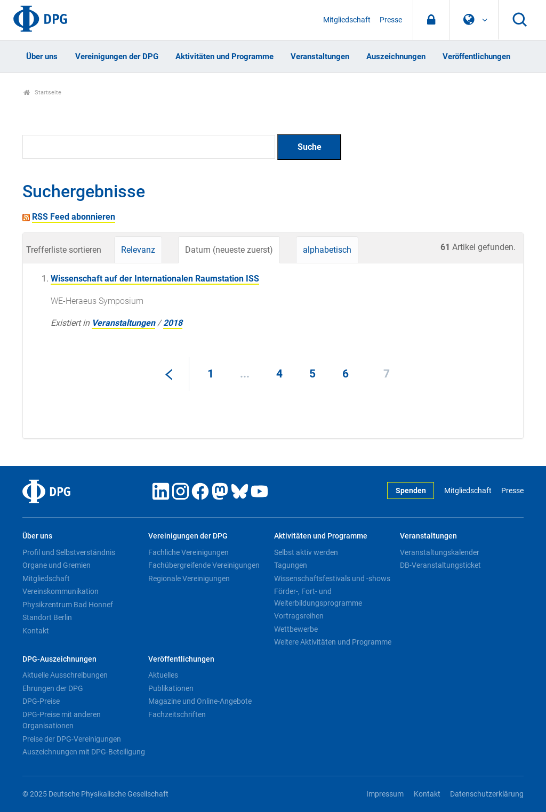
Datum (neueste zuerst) (229, 250)
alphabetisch (327, 250)
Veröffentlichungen (476, 56)
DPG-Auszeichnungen (59, 659)
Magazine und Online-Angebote (200, 701)
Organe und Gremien (56, 565)
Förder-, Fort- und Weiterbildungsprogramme (318, 597)
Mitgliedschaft (347, 20)
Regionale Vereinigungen (189, 578)
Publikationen (171, 688)
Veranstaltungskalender (439, 552)
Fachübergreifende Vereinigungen (204, 565)
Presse (391, 20)
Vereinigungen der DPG (116, 56)
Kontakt (35, 630)
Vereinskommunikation (60, 591)
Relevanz (138, 250)
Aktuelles (163, 675)
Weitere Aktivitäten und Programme (332, 642)
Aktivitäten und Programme (224, 56)
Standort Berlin (47, 617)
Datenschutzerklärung (487, 794)
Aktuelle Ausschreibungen (65, 675)
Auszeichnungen (395, 56)
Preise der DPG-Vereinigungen (71, 739)
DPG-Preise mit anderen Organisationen (61, 720)
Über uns (42, 56)
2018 (172, 323)
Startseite (42, 92)
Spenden (411, 490)
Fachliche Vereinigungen (188, 552)
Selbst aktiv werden (306, 552)
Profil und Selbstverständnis (68, 552)
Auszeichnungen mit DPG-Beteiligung (83, 751)
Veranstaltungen (320, 56)
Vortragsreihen (299, 616)
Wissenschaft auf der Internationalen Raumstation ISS (155, 279)
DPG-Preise (41, 701)
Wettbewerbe (296, 629)
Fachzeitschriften (177, 714)
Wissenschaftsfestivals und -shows (332, 578)
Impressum (385, 794)
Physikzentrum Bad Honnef (67, 604)
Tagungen (290, 565)
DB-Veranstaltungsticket (440, 565)
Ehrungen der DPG (52, 688)
